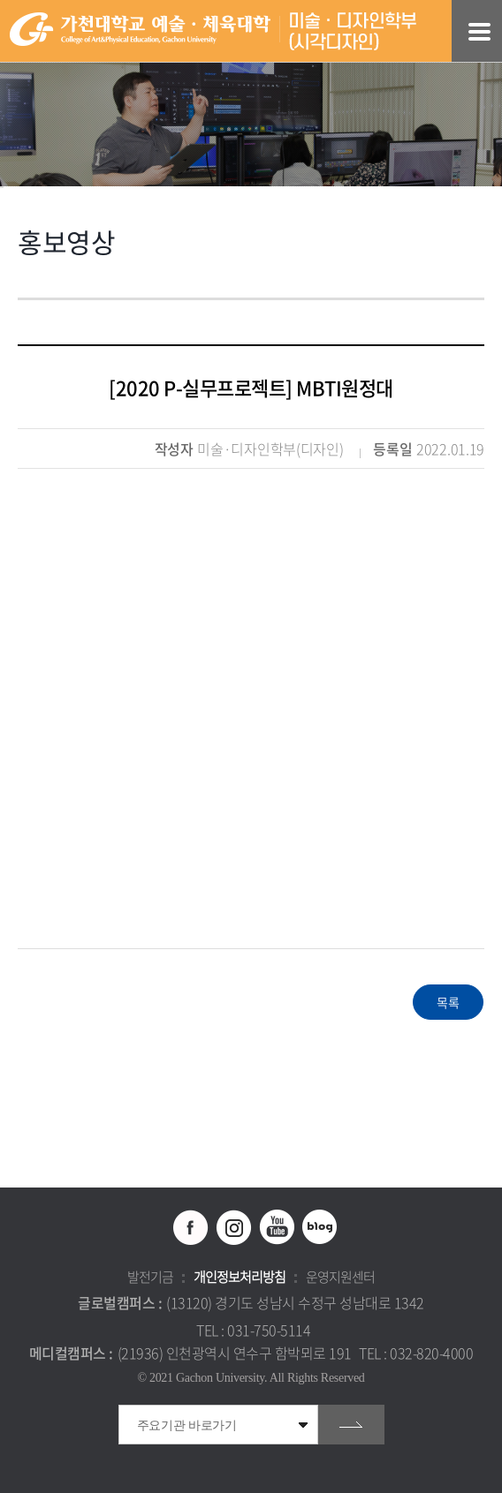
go (351, 1424)
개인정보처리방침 (239, 1277)
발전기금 (150, 1277)
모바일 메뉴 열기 (479, 31)
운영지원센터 (340, 1277)
